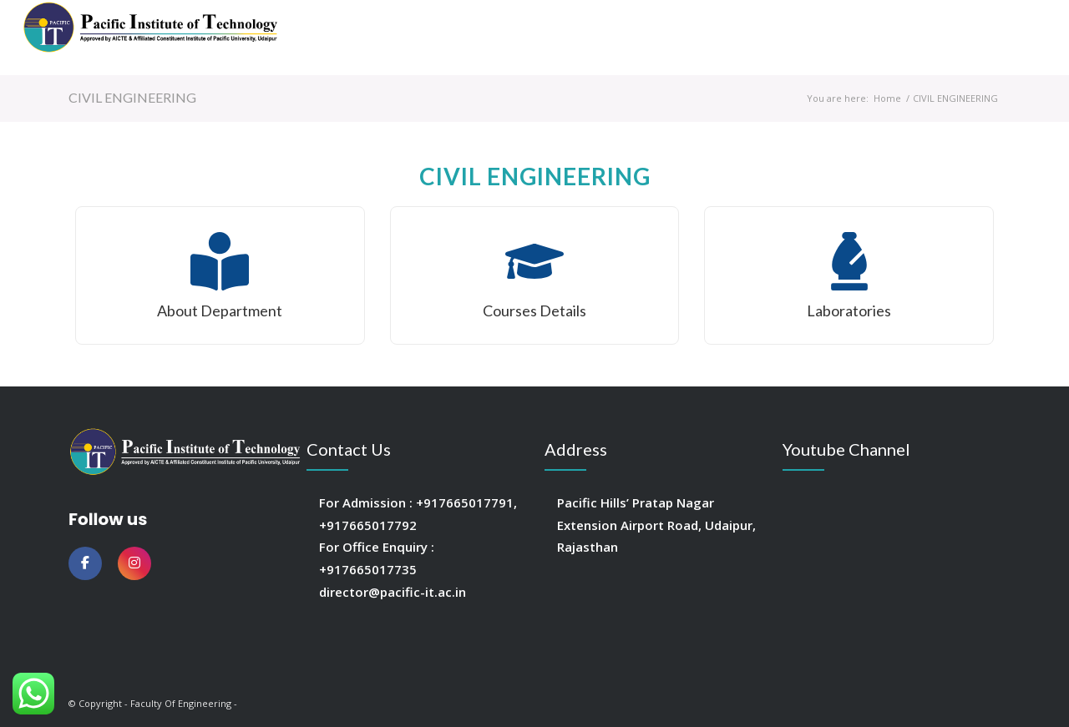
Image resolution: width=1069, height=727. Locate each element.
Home (887, 98)
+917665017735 (368, 569)
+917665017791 (465, 502)
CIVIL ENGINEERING (132, 97)
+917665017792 (368, 525)
